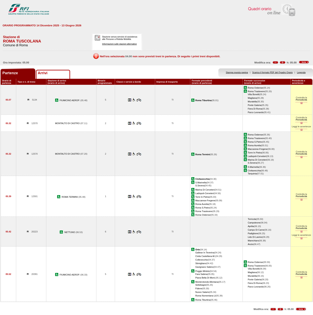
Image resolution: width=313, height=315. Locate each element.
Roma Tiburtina (202, 300)
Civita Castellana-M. (205, 256)
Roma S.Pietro (255, 142)
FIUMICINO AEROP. (70, 100)
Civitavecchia (254, 170)
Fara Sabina (201, 274)
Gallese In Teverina (204, 252)
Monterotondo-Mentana (206, 282)
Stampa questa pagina (237, 72)
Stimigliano (200, 263)
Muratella (252, 101)
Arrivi (43, 73)
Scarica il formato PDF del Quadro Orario (272, 72)
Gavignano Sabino (204, 267)
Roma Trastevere (256, 91)
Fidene (198, 288)
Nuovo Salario (202, 292)
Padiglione (253, 233)
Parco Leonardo (255, 112)
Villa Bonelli (253, 94)
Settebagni (200, 285)
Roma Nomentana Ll (205, 295)
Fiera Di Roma (255, 109)
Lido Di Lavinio (255, 237)
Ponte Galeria (254, 105)
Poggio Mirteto (202, 271)
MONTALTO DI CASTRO (67, 123)
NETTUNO (70, 232)
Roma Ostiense (255, 88)
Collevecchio (201, 260)
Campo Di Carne (256, 230)
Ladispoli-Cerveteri (257, 156)
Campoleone (254, 222)
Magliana (252, 98)
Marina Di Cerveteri (257, 160)
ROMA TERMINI (70, 197)
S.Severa (252, 163)
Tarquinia (252, 173)
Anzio (250, 244)
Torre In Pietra (255, 152)
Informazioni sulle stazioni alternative (119, 44)
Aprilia (251, 226)
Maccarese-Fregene (257, 149)
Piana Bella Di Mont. (205, 277)
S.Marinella (253, 167)
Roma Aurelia (254, 145)
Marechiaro (253, 240)
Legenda (301, 72)
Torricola (252, 219)
